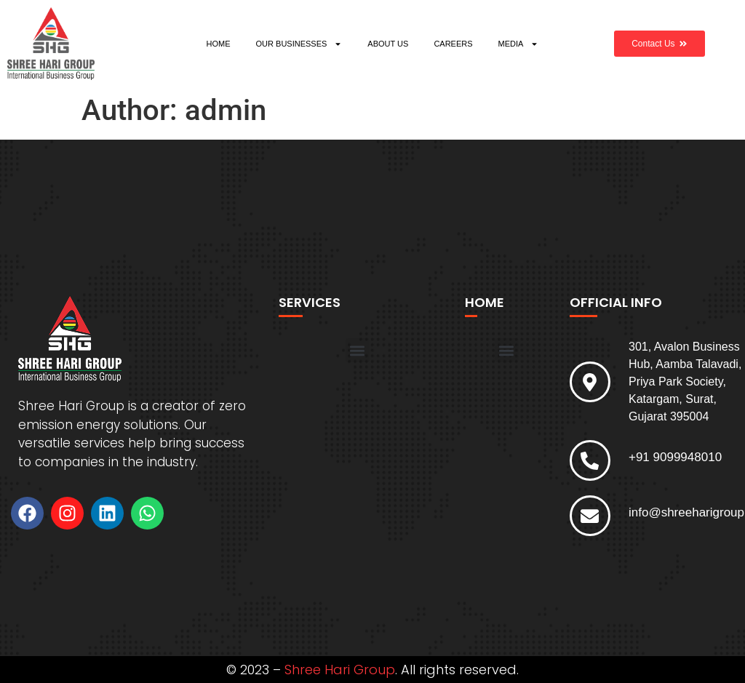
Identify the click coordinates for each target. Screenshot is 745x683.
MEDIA (518, 44)
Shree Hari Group (339, 669)
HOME (219, 43)
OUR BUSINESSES (299, 44)
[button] (358, 350)
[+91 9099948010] (590, 460)
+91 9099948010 (675, 457)
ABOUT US (387, 43)
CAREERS (453, 43)
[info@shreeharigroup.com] (590, 515)
